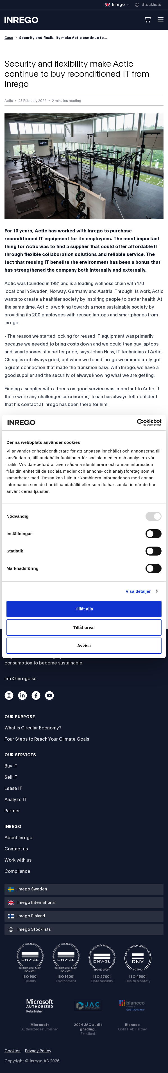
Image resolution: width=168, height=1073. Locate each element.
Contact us (16, 849)
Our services (20, 755)
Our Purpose (19, 717)
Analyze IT (15, 799)
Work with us (17, 860)
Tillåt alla (84, 609)
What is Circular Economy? (33, 728)
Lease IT (13, 788)
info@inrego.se (20, 679)
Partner (12, 811)
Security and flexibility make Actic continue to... (63, 37)
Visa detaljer (138, 591)
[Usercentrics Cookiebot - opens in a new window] (137, 422)
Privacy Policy (38, 1051)
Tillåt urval (84, 627)
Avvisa (84, 645)
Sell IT (10, 777)
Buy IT (10, 766)
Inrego (12, 827)
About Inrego (18, 838)
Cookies (12, 1051)
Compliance (17, 871)
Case (8, 37)
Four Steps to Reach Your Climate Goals (46, 739)
